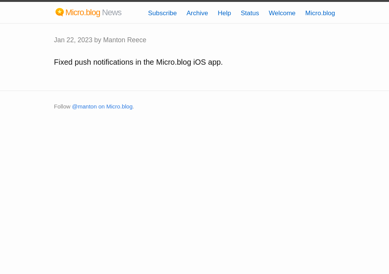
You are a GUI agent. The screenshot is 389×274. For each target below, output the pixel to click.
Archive (197, 13)
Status (250, 13)
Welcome (282, 13)
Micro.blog (320, 13)
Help (224, 13)
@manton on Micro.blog (102, 106)
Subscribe (162, 13)
